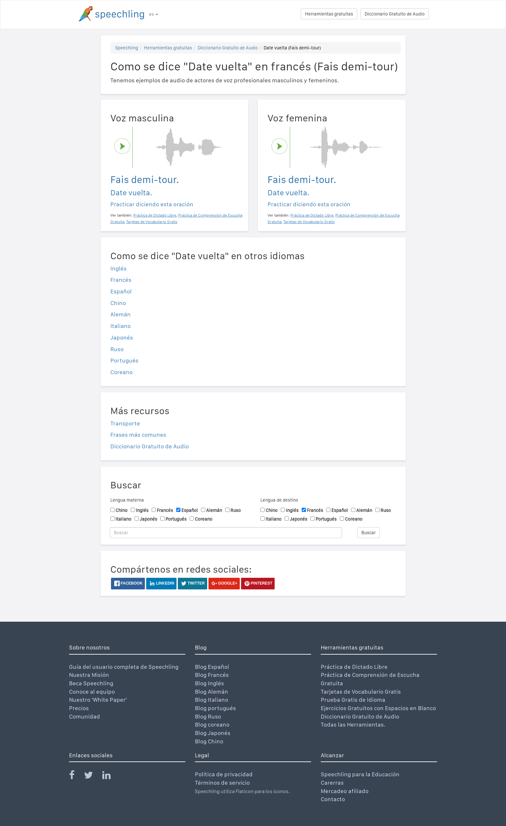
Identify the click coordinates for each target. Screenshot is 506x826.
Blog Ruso (208, 716)
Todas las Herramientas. (353, 724)
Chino (118, 303)
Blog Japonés (212, 732)
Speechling (126, 47)
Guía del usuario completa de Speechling (123, 666)
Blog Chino (209, 741)
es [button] (153, 14)
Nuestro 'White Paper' (98, 699)
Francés (120, 279)
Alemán (120, 314)
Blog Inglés (209, 683)
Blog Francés (212, 674)
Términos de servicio (222, 782)
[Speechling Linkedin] (110, 776)
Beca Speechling (91, 683)
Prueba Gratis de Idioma (353, 699)
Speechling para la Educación (360, 774)
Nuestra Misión (89, 674)
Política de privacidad (224, 774)
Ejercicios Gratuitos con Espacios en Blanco (378, 708)
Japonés (121, 337)
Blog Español (212, 666)
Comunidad (84, 716)
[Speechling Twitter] (92, 776)
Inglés (118, 268)
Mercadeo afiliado (345, 791)
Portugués (124, 360)
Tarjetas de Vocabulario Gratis (361, 691)
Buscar (368, 532)
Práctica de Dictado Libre (354, 666)
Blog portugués (215, 708)
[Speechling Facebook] (76, 776)
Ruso (117, 349)
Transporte (125, 423)
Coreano (121, 372)
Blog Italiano (211, 699)
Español (121, 291)
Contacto (333, 799)
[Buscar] (226, 532)
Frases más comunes (138, 434)
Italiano (120, 325)
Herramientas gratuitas (329, 13)
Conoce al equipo (92, 691)
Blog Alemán (211, 691)
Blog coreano (212, 724)
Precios (79, 708)
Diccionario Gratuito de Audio (395, 13)
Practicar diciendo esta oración (151, 204)
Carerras (332, 782)
